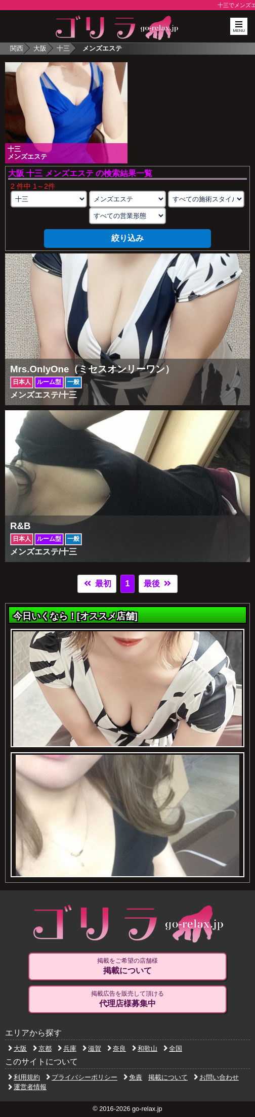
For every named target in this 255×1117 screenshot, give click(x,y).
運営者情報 (27, 1087)
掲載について (168, 1077)
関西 (16, 48)
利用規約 (24, 1077)
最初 (96, 583)
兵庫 (67, 1048)
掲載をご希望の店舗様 (127, 966)
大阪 (40, 48)
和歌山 (144, 1048)
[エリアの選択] (49, 199)
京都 (42, 1048)
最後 (158, 583)
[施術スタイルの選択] (206, 199)
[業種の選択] (127, 199)
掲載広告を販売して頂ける (127, 999)
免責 (132, 1077)
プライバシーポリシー (81, 1077)
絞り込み (127, 238)
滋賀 (91, 1048)
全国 (172, 1048)
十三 (63, 48)
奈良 (116, 1048)
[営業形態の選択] (127, 215)
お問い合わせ (216, 1077)
